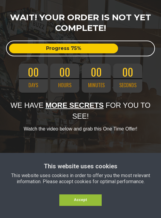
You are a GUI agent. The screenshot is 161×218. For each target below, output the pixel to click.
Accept (80, 200)
